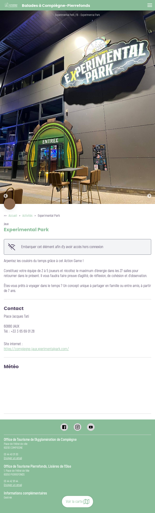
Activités (27, 216)
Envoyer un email (13, 458)
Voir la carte (77, 501)
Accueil (13, 216)
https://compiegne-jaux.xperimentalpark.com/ (36, 349)
